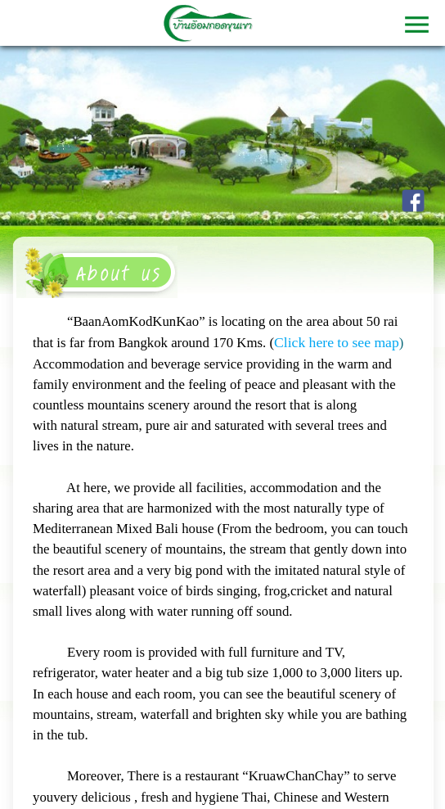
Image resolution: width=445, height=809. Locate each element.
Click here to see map (336, 342)
